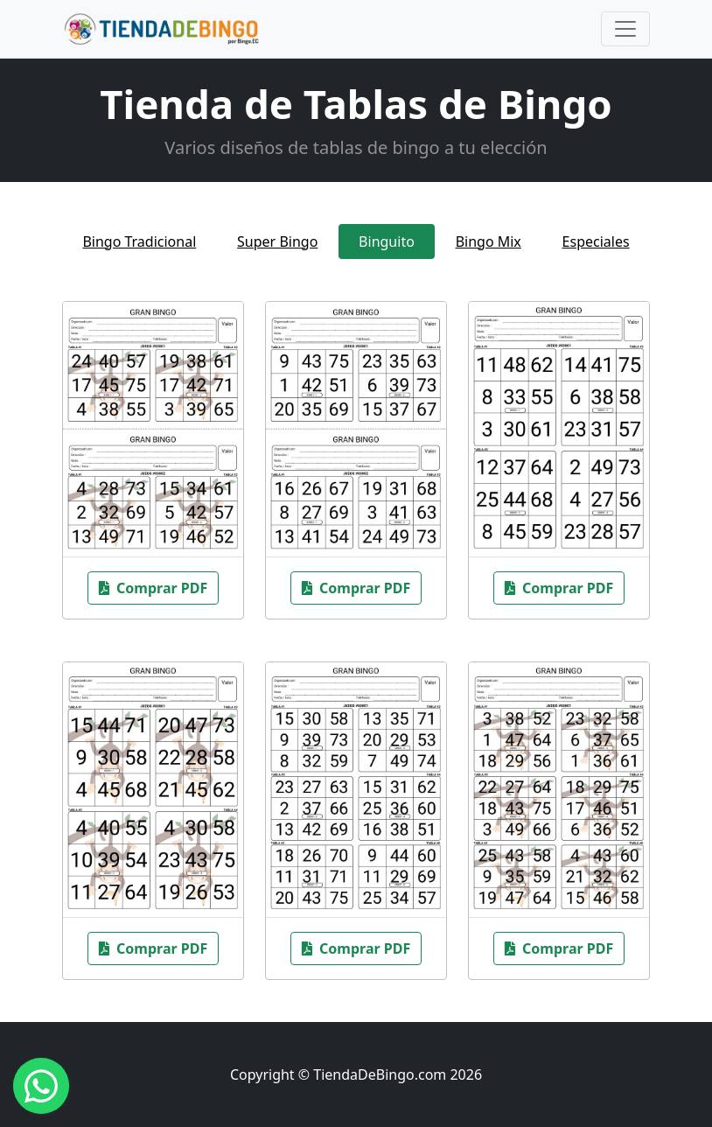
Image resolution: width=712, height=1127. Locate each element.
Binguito (387, 241)
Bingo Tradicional (139, 241)
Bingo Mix (488, 241)
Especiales (596, 241)
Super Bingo (277, 241)
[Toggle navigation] (625, 28)
